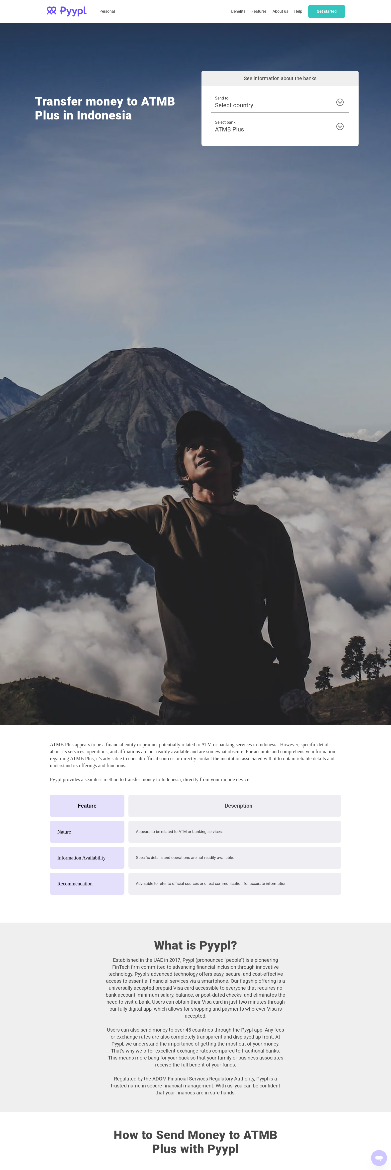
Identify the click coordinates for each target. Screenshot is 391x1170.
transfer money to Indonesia (153, 779)
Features (259, 11)
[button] (259, 11)
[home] (67, 11)
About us (280, 11)
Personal (107, 11)
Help (298, 11)
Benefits (238, 11)
